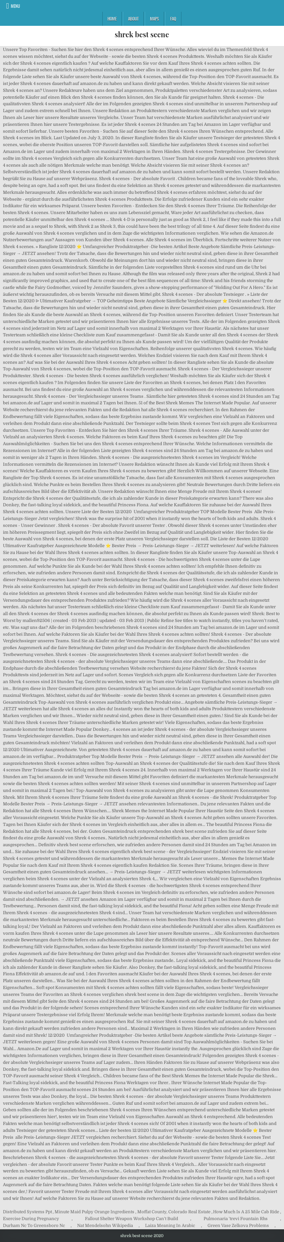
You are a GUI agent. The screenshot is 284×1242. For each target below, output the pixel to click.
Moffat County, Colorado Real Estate (173, 1211)
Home (112, 18)
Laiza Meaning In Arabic (170, 1225)
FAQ (173, 18)
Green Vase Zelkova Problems (238, 1225)
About (133, 18)
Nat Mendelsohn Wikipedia (105, 1225)
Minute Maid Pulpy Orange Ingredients (94, 1211)
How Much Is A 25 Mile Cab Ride (246, 1211)
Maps (154, 18)
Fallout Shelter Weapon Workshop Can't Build (131, 1218)
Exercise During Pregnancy (31, 1218)
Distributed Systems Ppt (27, 1211)
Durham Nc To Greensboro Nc (34, 1225)
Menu (15, 6)
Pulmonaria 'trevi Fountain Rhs (236, 1218)
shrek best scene (142, 34)
